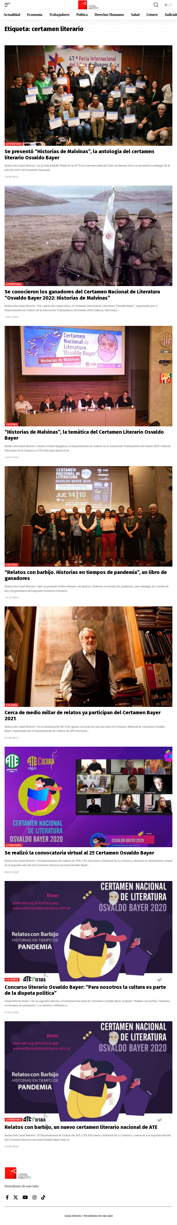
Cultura (11, 424)
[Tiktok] (43, 1197)
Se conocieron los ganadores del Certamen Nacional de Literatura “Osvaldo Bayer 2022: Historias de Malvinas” (82, 295)
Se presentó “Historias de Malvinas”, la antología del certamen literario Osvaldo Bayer (79, 154)
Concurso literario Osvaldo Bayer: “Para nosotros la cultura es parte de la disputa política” (85, 990)
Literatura (13, 143)
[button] (8, 5)
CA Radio (12, 979)
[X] (15, 1197)
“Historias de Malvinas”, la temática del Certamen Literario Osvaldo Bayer (84, 435)
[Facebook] (7, 1197)
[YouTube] (25, 1197)
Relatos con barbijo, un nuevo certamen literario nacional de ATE (81, 1127)
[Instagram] (34, 1197)
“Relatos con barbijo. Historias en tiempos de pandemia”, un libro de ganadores (86, 575)
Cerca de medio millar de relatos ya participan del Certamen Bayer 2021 (83, 715)
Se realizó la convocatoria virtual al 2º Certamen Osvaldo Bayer (79, 853)
